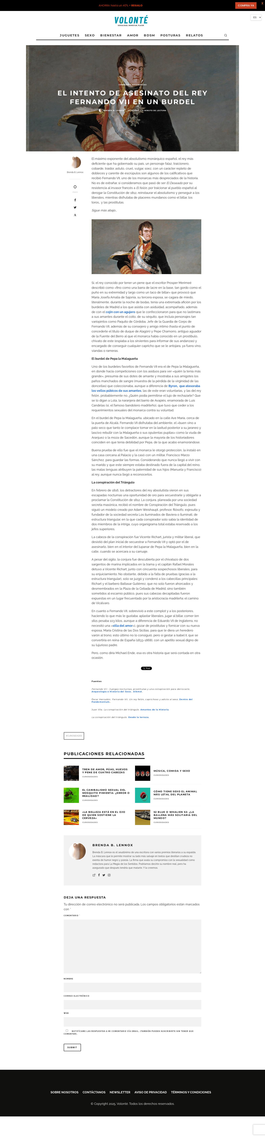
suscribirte (168, 1031)
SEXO (90, 35)
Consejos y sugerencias (133, 85)
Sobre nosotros (64, 1092)
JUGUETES (69, 35)
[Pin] (75, 214)
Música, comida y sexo (172, 770)
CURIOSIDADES (90, 777)
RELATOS (194, 35)
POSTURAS (170, 35)
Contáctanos (94, 1092)
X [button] (262, 3)
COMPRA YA (246, 5)
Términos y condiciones (191, 1092)
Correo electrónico (77, 996)
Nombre (68, 979)
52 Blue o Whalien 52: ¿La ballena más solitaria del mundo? (175, 815)
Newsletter (120, 1092)
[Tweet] (75, 207)
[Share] (75, 200)
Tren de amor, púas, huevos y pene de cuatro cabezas (105, 771)
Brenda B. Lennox (114, 110)
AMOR (133, 35)
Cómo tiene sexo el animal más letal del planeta (175, 793)
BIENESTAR (111, 35)
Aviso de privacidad (151, 1092)
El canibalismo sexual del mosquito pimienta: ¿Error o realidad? (106, 793)
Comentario (72, 916)
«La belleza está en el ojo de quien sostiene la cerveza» (103, 815)
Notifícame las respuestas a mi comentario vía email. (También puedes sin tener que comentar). (129, 1032)
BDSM (149, 35)
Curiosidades (74, 736)
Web (66, 1013)
